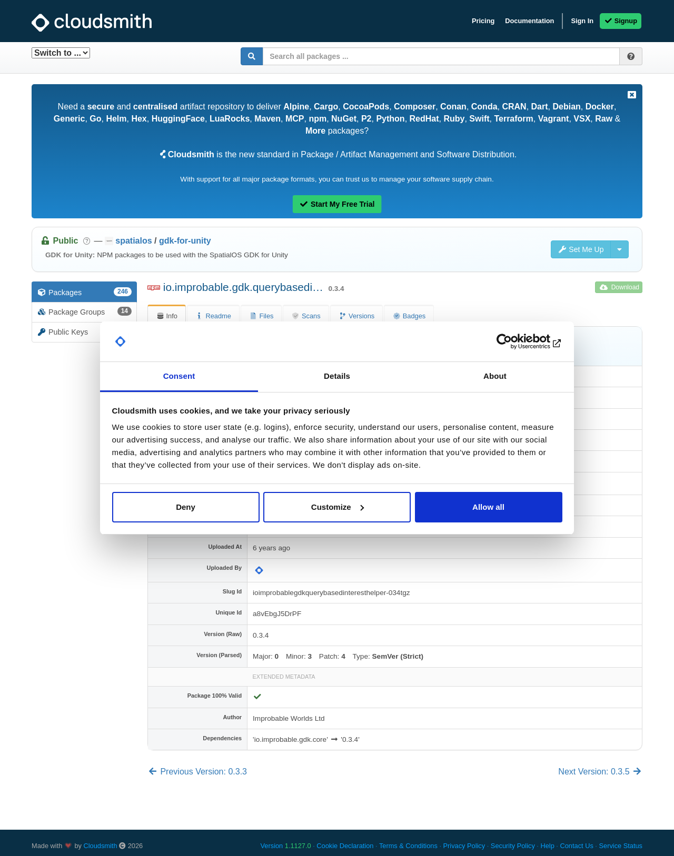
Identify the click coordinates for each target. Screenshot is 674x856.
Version (286, 846)
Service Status (620, 846)
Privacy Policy (464, 846)
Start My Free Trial (337, 204)
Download (619, 287)
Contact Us (576, 846)
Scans (305, 316)
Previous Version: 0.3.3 (197, 771)
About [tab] (495, 375)
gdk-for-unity (185, 240)
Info (166, 316)
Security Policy (513, 846)
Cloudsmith (100, 846)
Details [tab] (337, 375)
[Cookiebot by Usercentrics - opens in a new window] (516, 341)
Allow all (488, 506)
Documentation (529, 21)
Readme (213, 316)
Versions (357, 316)
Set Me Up (581, 249)
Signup (620, 21)
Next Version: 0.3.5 (600, 771)
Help (547, 846)
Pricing (483, 21)
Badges (408, 316)
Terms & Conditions (408, 846)
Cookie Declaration (344, 846)
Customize (337, 506)
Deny (185, 506)
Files (261, 316)
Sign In (582, 21)
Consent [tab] (179, 375)
